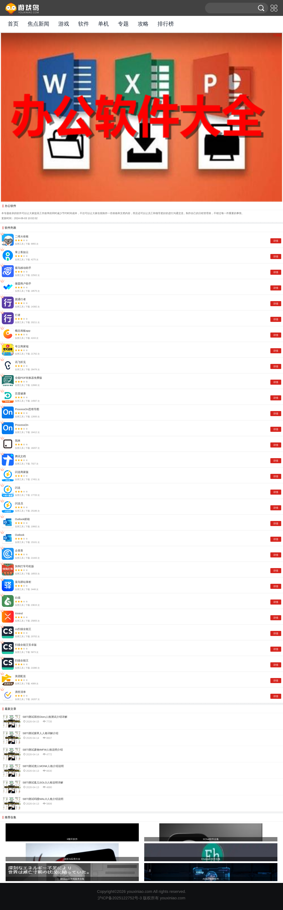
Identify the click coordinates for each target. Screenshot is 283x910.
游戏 (63, 24)
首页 (13, 24)
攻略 (143, 24)
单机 (103, 24)
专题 (123, 24)
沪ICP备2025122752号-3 (120, 898)
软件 (83, 24)
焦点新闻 (38, 24)
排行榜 (166, 24)
